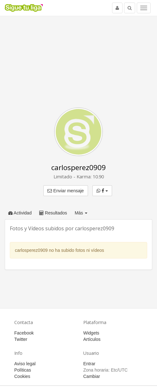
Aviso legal (24, 363)
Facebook (24, 332)
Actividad (20, 212)
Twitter (20, 339)
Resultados (53, 212)
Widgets (91, 332)
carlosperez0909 (78, 167)
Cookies (22, 376)
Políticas (22, 370)
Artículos (91, 339)
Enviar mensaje (65, 190)
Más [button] (81, 212)
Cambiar (91, 376)
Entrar (89, 363)
